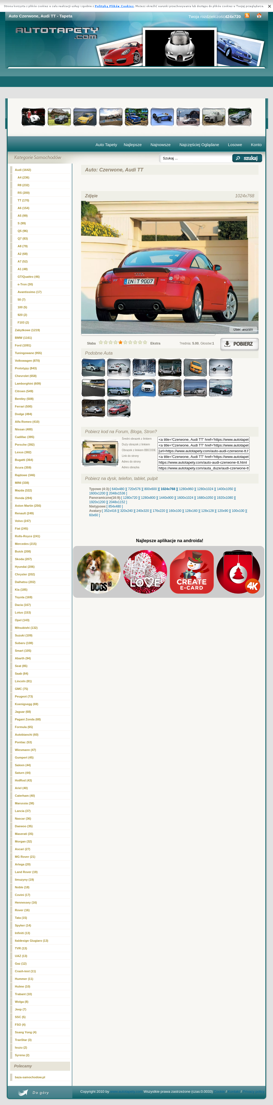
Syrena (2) (22, 1055)
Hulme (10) (22, 986)
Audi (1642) (23, 169)
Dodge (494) (23, 414)
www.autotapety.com (126, 1091)
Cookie (219, 1091)
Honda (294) (23, 498)
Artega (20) (23, 864)
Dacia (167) (23, 604)
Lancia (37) (23, 811)
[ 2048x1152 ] (117, 502)
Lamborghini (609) (28, 383)
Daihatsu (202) (25, 582)
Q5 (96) (23, 231)
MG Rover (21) (25, 856)
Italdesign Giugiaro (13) (31, 940)
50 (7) (22, 299)
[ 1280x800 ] (148, 498)
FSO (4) (20, 1024)
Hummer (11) (24, 978)
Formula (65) (24, 727)
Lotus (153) (23, 612)
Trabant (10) (23, 994)
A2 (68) (23, 253)
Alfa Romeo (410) (27, 421)
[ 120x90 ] (223, 511)
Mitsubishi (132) (26, 627)
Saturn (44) (23, 772)
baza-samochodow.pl (30, 1077)
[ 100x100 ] (238, 511)
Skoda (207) (23, 559)
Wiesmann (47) (25, 749)
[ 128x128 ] (207, 511)
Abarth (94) (23, 658)
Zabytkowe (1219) (27, 330)
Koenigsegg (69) (26, 704)
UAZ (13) (21, 956)
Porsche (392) (25, 444)
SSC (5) (20, 1017)
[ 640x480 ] (118, 489)
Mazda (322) (23, 490)
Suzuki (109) (23, 635)
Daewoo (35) (24, 826)
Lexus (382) (23, 452)
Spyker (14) (23, 925)
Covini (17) (22, 894)
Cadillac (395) (24, 437)
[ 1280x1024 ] (205, 489)
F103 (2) (23, 322)
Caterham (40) (25, 795)
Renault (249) (24, 513)
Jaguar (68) (23, 711)
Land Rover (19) (26, 872)
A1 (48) (23, 269)
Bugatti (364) (24, 459)
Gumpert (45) (24, 757)
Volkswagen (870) (27, 360)
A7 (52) (23, 261)
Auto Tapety (106, 144)
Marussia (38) (24, 803)
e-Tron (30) (25, 284)
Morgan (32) (23, 841)
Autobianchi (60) (26, 734)
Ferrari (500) (23, 406)
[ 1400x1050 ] (225, 489)
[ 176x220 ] (159, 511)
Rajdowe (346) (25, 475)
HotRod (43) (23, 780)
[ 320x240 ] (126, 511)
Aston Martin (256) (28, 505)
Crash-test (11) (25, 971)
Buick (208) (23, 551)
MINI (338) (22, 482)
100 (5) (22, 307)
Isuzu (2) (21, 1047)
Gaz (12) (21, 963)
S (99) (22, 223)
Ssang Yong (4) (26, 1032)
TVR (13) (21, 948)
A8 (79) (23, 246)
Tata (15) (21, 917)
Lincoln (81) (23, 681)
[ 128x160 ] (191, 511)
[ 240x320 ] (143, 511)
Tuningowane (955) (28, 353)
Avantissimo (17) (30, 292)
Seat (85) (21, 666)
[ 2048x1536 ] (117, 493)
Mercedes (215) (26, 543)
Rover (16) (22, 910)
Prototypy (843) (26, 368)
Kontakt (234, 1091)
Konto (256, 144)
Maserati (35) (24, 833)
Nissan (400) (24, 429)
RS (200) (24, 192)
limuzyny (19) (24, 879)
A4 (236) (23, 177)
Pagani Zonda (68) (28, 719)
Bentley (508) (24, 398)
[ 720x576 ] (134, 489)
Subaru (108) (24, 643)
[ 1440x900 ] (166, 498)
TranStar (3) (23, 1039)
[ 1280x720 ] (130, 498)
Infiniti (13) (22, 933)
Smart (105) (23, 650)
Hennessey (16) (26, 902)
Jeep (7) (20, 1009)
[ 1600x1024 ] (185, 498)
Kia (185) (21, 589)
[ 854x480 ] (115, 506)
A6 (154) (23, 208)
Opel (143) (22, 620)
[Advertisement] (136, 83)
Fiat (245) (21, 528)
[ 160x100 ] (175, 511)
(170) (23, 200)
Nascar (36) (23, 818)
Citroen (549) (24, 391)
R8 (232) (23, 185)
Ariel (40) (21, 788)
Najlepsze (133, 144)
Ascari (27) (22, 849)
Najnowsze (161, 144)
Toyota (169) (23, 597)
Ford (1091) (23, 345)
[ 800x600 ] (151, 489)
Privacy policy (253, 1091)
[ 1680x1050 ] (205, 498)
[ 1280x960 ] (186, 489)
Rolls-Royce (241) (27, 536)
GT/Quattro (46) (29, 276)
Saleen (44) (23, 765)
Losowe (235, 144)
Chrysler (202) (25, 574)
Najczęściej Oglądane (199, 144)
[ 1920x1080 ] (225, 498)
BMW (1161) (23, 337)
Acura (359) (23, 467)
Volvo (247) (23, 521)
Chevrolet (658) (26, 376)
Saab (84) (21, 673)
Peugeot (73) (24, 696)
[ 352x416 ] (110, 511)
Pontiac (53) (23, 742)
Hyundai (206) (25, 566)
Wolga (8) (21, 1001)
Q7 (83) (23, 238)
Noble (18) (22, 887)
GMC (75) (21, 688)
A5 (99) (23, 215)
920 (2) (22, 314)
